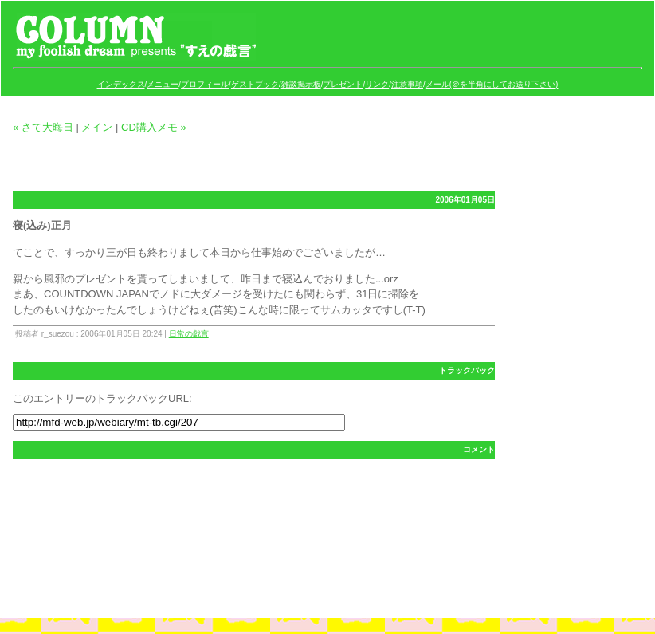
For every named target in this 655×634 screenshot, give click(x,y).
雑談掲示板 (301, 84)
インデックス (121, 84)
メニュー (162, 84)
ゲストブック (255, 84)
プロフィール (205, 84)
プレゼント (343, 84)
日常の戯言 (189, 333)
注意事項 (407, 84)
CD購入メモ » (153, 127)
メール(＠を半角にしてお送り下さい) (492, 84)
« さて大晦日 (43, 127)
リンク (377, 84)
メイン (96, 127)
